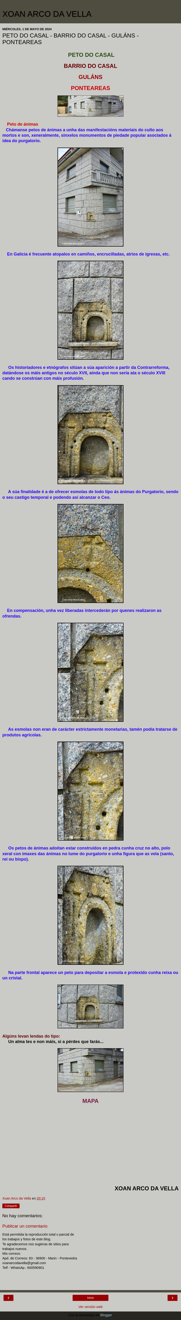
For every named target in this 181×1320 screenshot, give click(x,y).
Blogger (106, 1315)
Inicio (90, 1297)
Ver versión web (90, 1307)
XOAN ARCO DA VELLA (46, 13)
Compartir (11, 1206)
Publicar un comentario (24, 1226)
